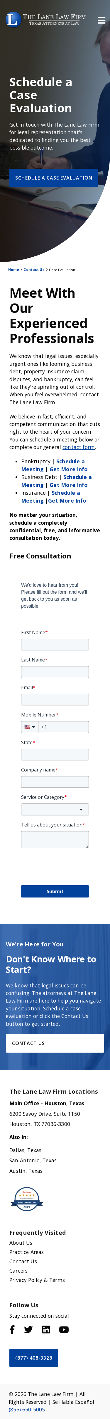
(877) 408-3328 (33, 1358)
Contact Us (33, 269)
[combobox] (55, 809)
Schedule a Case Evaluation (53, 178)
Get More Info (69, 469)
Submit (55, 891)
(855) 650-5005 (27, 1409)
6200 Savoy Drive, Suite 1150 (44, 1113)
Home (13, 269)
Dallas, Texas (25, 1150)
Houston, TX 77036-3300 (39, 1123)
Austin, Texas (26, 1170)
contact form (78, 447)
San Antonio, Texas (33, 1160)
